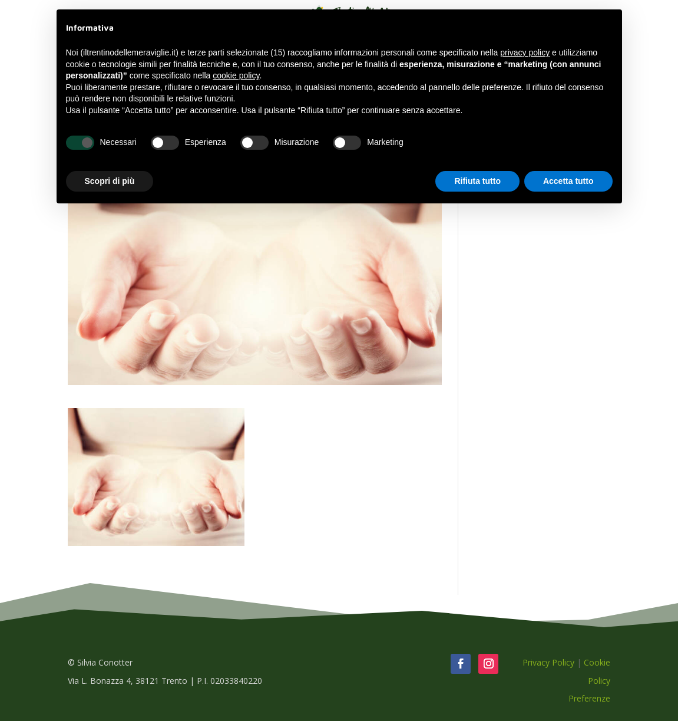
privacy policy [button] (525, 52)
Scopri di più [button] (110, 181)
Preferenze (589, 698)
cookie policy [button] (236, 75)
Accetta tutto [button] (568, 181)
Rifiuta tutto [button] (477, 181)
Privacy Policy (548, 662)
